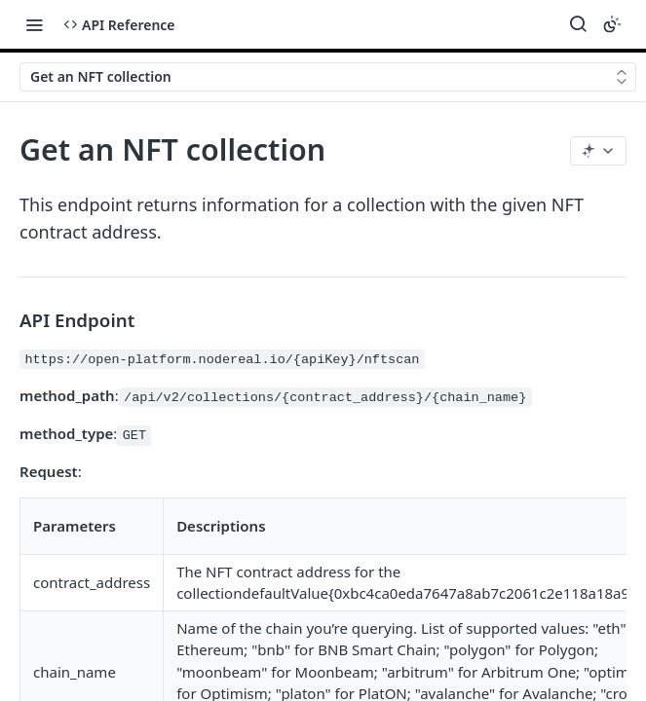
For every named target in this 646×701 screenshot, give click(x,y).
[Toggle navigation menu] (34, 24)
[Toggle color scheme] (612, 24)
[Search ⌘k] (577, 24)
